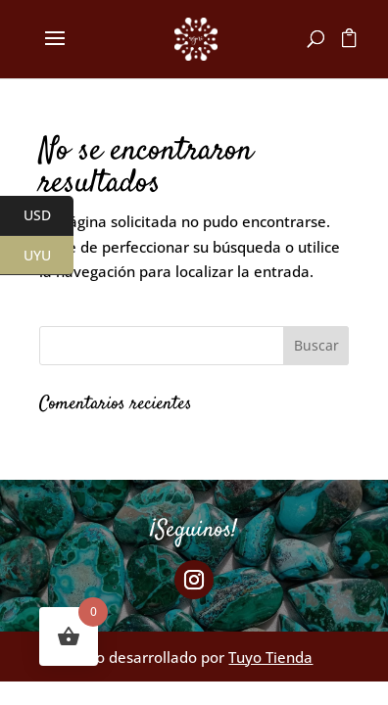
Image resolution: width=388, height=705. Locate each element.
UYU (49, 255)
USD (49, 216)
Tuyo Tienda (270, 657)
